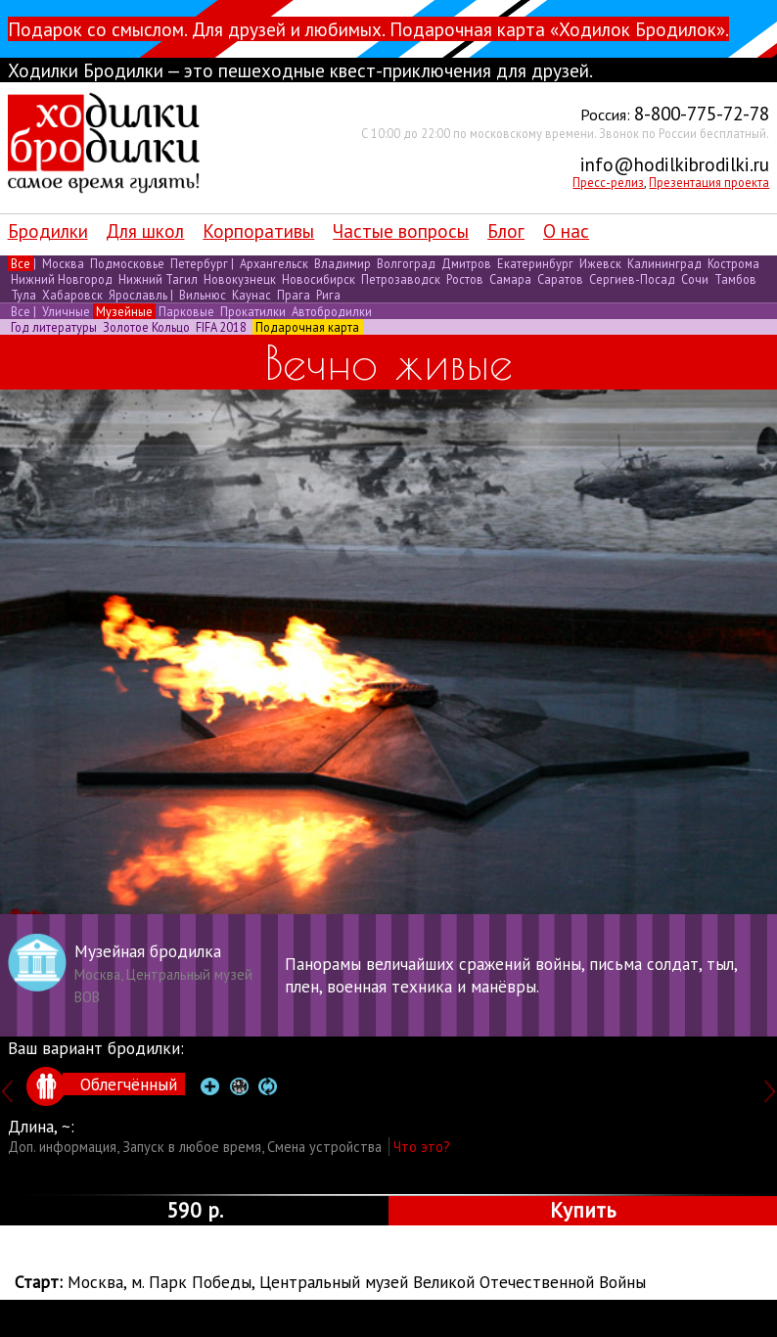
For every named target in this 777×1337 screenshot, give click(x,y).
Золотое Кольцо (146, 327)
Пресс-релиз (608, 182)
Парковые (186, 311)
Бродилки (48, 230)
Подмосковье (127, 263)
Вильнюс (202, 294)
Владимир (342, 263)
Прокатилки (253, 311)
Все (20, 263)
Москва (63, 263)
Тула (23, 294)
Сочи (694, 279)
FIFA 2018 (221, 327)
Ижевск (600, 263)
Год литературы (54, 327)
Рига (327, 294)
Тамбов (733, 279)
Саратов (560, 279)
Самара (510, 279)
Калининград (664, 263)
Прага (293, 294)
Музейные (124, 311)
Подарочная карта (307, 327)
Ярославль (138, 294)
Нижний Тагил (158, 279)
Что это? (421, 1146)
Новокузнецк (240, 279)
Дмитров (466, 263)
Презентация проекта (709, 182)
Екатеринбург (535, 263)
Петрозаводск (400, 279)
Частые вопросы (401, 230)
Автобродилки (330, 311)
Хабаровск (72, 294)
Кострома (732, 263)
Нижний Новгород (61, 279)
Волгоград (406, 263)
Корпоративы (258, 230)
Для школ (145, 230)
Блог (506, 230)
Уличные (66, 311)
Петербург (199, 263)
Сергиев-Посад (632, 279)
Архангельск (274, 263)
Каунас (251, 294)
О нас (566, 230)
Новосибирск (318, 279)
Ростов (464, 279)
